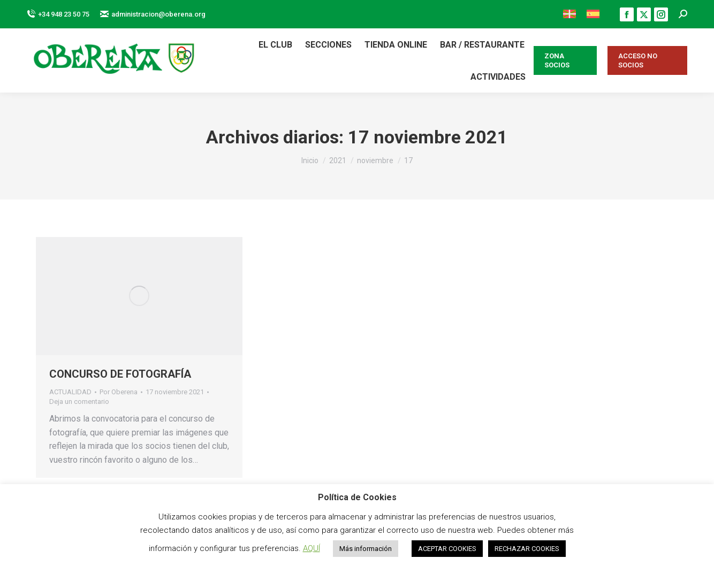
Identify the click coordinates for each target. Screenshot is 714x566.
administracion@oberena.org (153, 14)
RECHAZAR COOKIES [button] (527, 549)
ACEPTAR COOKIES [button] (447, 549)
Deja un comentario (79, 401)
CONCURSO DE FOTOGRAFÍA (120, 374)
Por (119, 392)
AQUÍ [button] (311, 548)
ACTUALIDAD (70, 392)
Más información (365, 549)
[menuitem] (569, 14)
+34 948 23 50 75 (58, 14)
